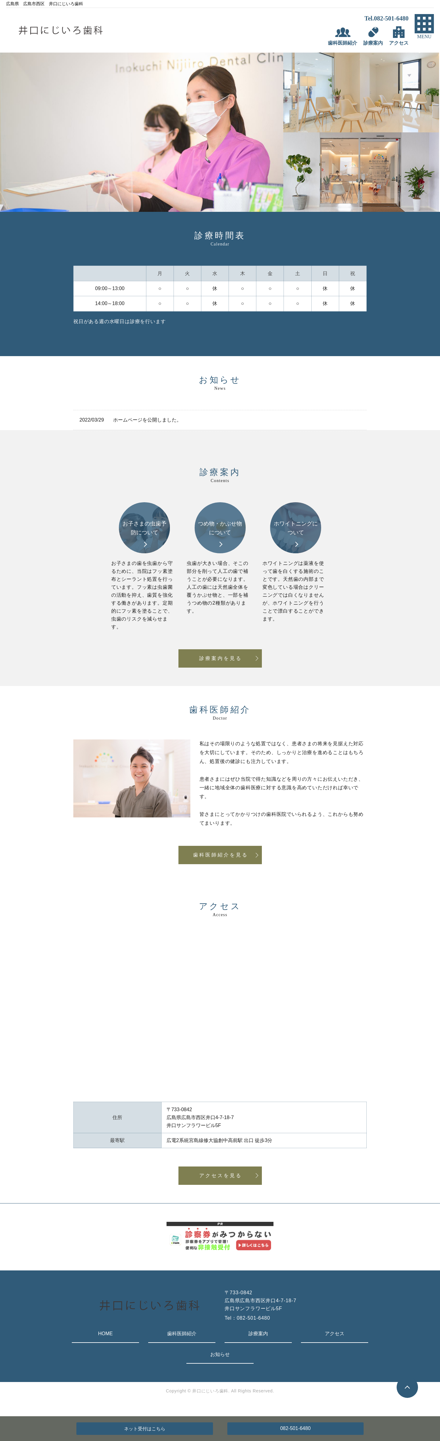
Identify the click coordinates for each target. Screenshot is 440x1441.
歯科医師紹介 (181, 1333)
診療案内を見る (220, 658)
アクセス (334, 1333)
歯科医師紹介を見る (220, 854)
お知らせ (220, 1354)
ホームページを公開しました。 (147, 419)
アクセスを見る (220, 1175)
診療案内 (258, 1333)
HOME (105, 1333)
